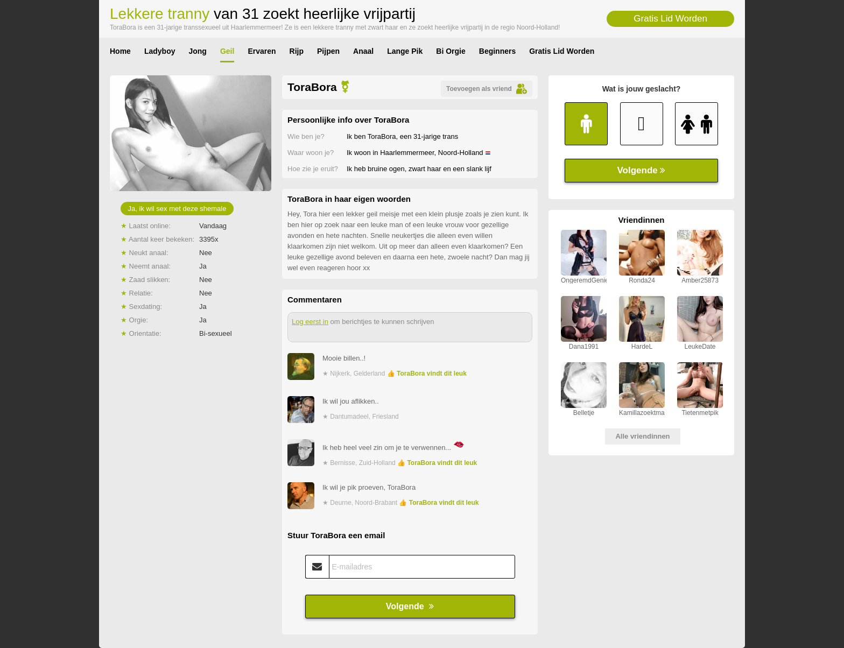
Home (120, 51)
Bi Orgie (450, 51)
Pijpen (328, 51)
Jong (197, 51)
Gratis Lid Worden (670, 18)
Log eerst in (310, 322)
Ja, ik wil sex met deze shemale (177, 209)
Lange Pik (405, 51)
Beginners (497, 51)
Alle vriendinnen (642, 436)
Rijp (297, 51)
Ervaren (262, 51)
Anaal (363, 51)
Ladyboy (159, 51)
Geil (227, 51)
